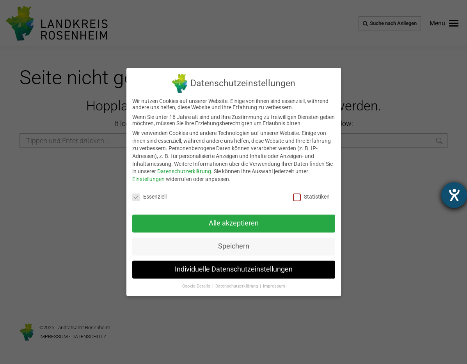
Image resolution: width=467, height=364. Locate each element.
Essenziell (149, 197)
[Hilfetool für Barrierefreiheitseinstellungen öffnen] (454, 195)
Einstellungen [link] (148, 179)
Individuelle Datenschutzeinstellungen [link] (234, 269)
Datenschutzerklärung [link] (184, 171)
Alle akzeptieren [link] (234, 223)
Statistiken (311, 197)
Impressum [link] (274, 286)
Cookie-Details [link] (196, 286)
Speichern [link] (233, 246)
